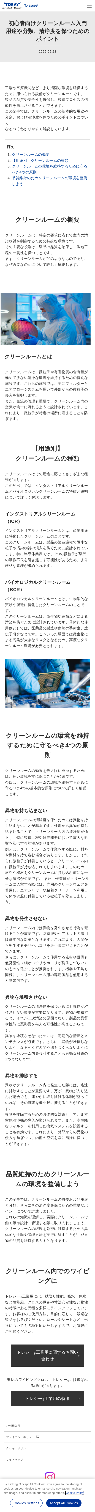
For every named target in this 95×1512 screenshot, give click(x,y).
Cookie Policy (75, 1493)
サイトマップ (14, 1459)
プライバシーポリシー (20, 1437)
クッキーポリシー (17, 1448)
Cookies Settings (26, 1503)
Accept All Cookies (64, 1503)
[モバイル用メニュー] (89, 5)
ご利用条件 (13, 1425)
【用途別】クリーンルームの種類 (40, 160)
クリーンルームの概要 (31, 154)
